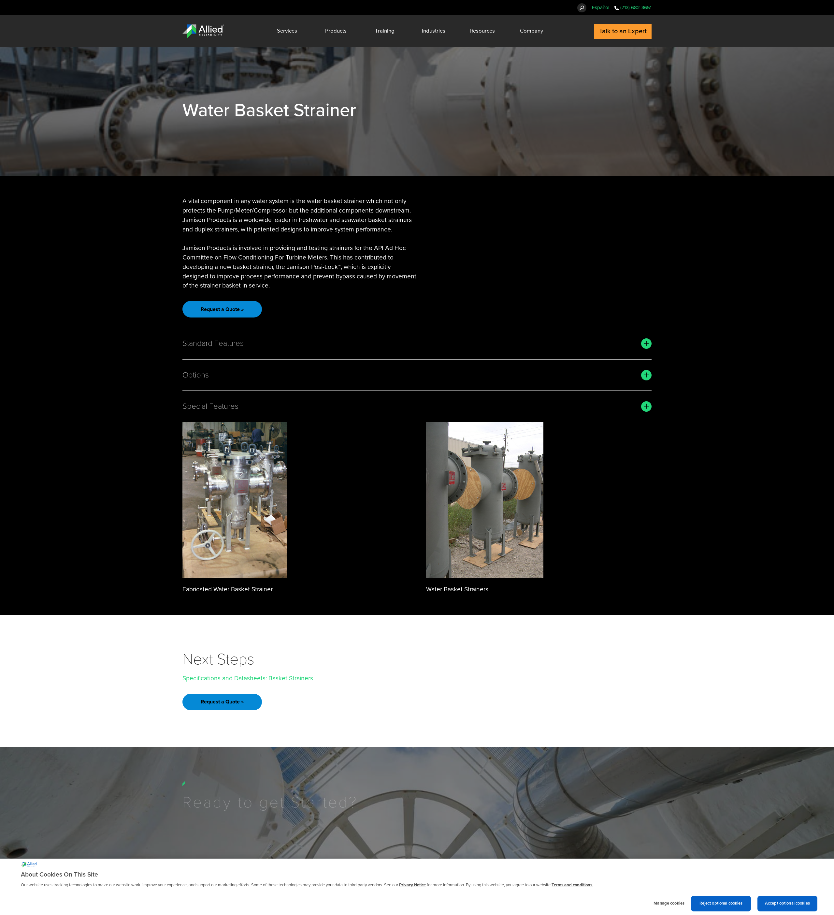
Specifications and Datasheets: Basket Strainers (247, 678)
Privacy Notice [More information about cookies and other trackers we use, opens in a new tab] (412, 888)
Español (600, 7)
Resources (482, 31)
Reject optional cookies (721, 906)
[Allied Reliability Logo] (203, 31)
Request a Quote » (222, 309)
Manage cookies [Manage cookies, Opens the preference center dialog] (669, 906)
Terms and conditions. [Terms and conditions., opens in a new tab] (572, 888)
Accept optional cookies (787, 906)
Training (385, 31)
